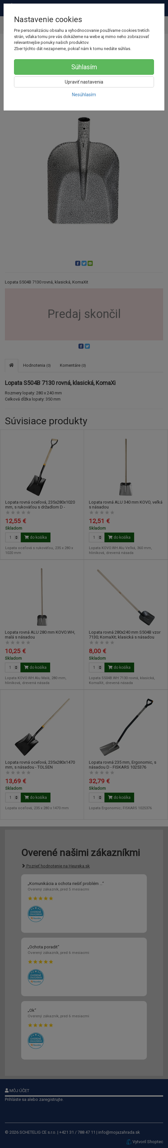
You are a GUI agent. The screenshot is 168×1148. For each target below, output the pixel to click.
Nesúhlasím (84, 94)
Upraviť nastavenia (84, 82)
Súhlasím (84, 67)
